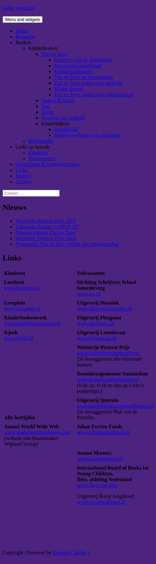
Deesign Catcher (70, 552)
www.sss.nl (88, 294)
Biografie (25, 36)
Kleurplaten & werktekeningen (47, 164)
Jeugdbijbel (66, 129)
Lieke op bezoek (32, 147)
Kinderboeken (43, 48)
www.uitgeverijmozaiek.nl (104, 308)
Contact (23, 181)
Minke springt (68, 89)
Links (21, 170)
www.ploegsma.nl (95, 323)
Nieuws (23, 176)
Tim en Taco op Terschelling (83, 77)
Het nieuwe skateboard (78, 65)
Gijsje (47, 112)
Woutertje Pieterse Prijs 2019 (45, 221)
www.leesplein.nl (22, 308)
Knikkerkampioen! (73, 71)
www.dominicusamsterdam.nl (107, 379)
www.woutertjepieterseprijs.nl (108, 353)
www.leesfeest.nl (21, 288)
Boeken (23, 42)
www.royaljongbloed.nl (101, 502)
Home (21, 31)
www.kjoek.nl (18, 338)
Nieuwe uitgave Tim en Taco (45, 232)
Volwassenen (41, 158)
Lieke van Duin (19, 8)
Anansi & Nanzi (58, 100)
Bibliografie (40, 141)
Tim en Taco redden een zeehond (88, 83)
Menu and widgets (22, 19)
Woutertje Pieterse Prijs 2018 (45, 238)
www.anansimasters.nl (100, 459)
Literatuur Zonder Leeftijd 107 (47, 226)
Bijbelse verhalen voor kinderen (87, 135)
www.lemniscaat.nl (96, 338)
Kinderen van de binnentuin (83, 60)
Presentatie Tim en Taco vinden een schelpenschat (67, 244)
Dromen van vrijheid (62, 118)
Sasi (45, 106)
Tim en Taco (54, 54)
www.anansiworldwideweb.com (37, 432)
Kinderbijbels (55, 123)
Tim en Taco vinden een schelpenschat (93, 94)
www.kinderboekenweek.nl (32, 323)
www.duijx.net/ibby (97, 485)
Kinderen (38, 152)
